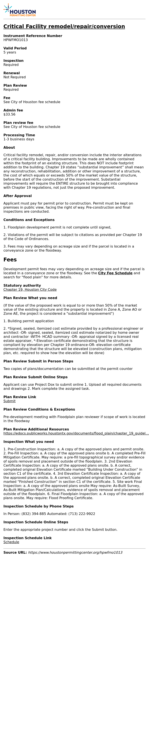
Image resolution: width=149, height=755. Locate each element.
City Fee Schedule (115, 273)
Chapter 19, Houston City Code (30, 290)
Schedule (11, 542)
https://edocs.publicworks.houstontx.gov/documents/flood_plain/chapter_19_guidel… (76, 433)
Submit (9, 401)
